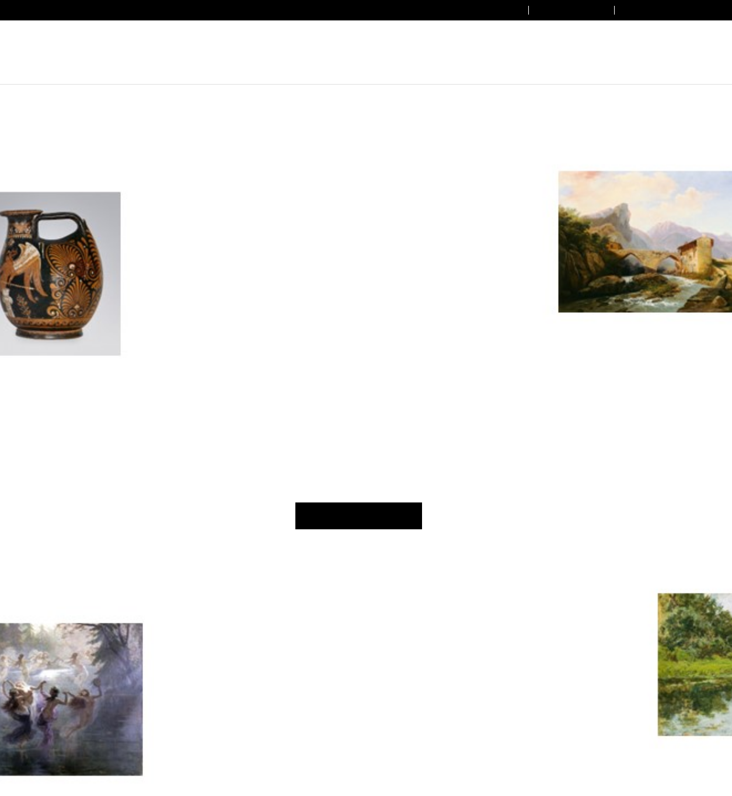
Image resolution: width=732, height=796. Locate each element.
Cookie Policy (471, 443)
